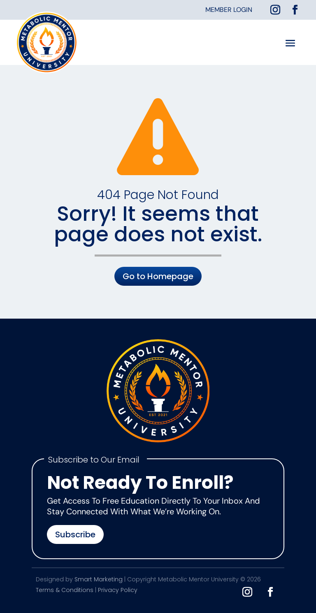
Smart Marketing (98, 579)
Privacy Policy (117, 590)
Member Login (228, 9)
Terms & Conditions (64, 590)
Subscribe (75, 534)
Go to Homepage (158, 276)
